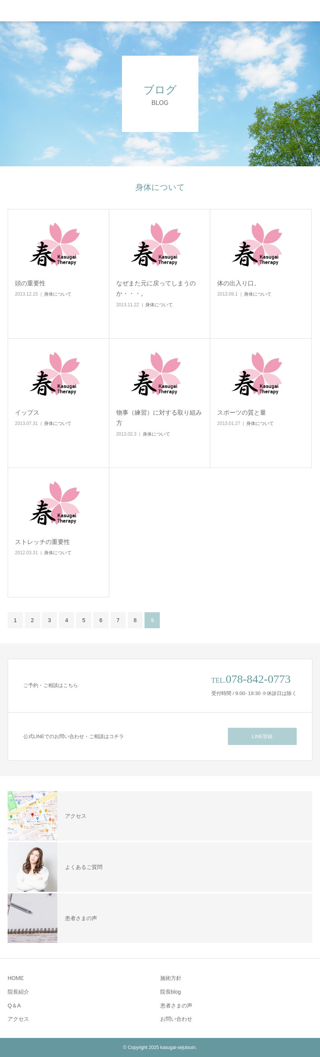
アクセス (18, 1019)
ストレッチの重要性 (42, 542)
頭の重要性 (30, 283)
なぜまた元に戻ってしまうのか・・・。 (156, 288)
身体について (57, 294)
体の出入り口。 (238, 283)
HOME (16, 978)
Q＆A (14, 1005)
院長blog (170, 992)
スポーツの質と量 (241, 412)
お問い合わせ (176, 1019)
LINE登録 (262, 736)
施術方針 (171, 978)
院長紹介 (18, 992)
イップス (27, 412)
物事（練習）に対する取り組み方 (159, 417)
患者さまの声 (176, 1005)
